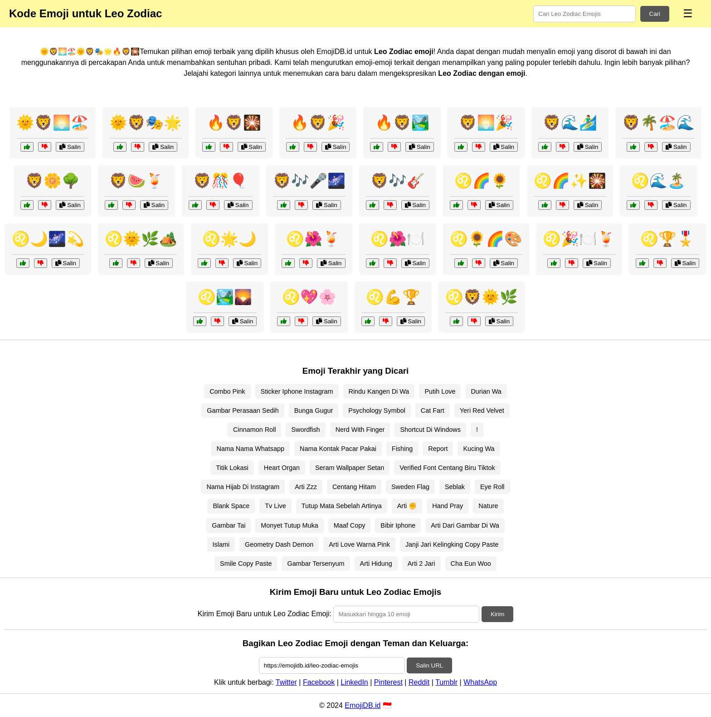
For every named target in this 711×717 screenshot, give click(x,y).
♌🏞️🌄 (225, 297)
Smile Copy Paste (246, 563)
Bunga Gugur (313, 410)
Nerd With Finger (360, 429)
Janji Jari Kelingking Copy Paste (452, 544)
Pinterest (388, 682)
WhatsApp (480, 682)
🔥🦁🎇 (234, 122)
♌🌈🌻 (481, 181)
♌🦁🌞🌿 (481, 297)
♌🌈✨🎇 (570, 181)
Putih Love (439, 391)
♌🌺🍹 (313, 239)
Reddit (419, 682)
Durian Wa (486, 391)
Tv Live (275, 505)
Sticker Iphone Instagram (297, 391)
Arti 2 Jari (421, 563)
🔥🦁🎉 (318, 122)
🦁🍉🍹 (136, 181)
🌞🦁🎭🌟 (145, 122)
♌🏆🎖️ (667, 239)
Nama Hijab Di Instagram (242, 486)
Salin (69, 146)
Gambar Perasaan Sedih (242, 410)
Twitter (286, 682)
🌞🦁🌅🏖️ (52, 122)
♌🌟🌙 (229, 239)
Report (438, 448)
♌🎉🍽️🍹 (579, 239)
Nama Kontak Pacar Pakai (338, 448)
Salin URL (429, 665)
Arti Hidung (376, 563)
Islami (221, 544)
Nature (488, 505)
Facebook (319, 682)
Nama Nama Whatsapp (250, 448)
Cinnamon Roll (254, 429)
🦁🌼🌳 (52, 181)
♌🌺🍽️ (397, 239)
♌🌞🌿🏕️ (141, 239)
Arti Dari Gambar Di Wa (465, 525)
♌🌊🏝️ (658, 181)
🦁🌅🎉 (486, 122)
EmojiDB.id (362, 705)
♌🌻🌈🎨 (486, 239)
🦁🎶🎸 (397, 181)
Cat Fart (432, 410)
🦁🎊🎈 (220, 181)
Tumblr (446, 682)
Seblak (455, 486)
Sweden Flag (410, 486)
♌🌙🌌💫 (48, 239)
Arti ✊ (407, 505)
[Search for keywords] (584, 13)
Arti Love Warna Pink (359, 544)
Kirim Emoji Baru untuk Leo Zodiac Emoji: (264, 614)
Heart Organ (282, 467)
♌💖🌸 (309, 297)
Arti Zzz (306, 486)
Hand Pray (447, 505)
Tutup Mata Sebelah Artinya (342, 505)
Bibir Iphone (397, 525)
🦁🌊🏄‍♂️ (570, 122)
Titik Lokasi (232, 467)
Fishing (402, 448)
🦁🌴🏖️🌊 (658, 122)
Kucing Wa (478, 448)
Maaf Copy (349, 525)
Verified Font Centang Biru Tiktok (447, 467)
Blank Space (231, 505)
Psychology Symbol (376, 410)
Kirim (497, 614)
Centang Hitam (354, 486)
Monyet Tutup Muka (289, 525)
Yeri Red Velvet (482, 410)
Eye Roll (492, 486)
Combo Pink (227, 391)
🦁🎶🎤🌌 (309, 181)
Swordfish (305, 429)
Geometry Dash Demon (279, 544)
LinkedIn (354, 682)
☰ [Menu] (688, 13)
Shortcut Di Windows (430, 429)
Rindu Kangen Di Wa (379, 391)
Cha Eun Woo (471, 563)
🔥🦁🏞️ (402, 122)
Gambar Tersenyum (315, 563)
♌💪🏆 (393, 297)
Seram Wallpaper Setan (349, 467)
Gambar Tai (228, 525)
